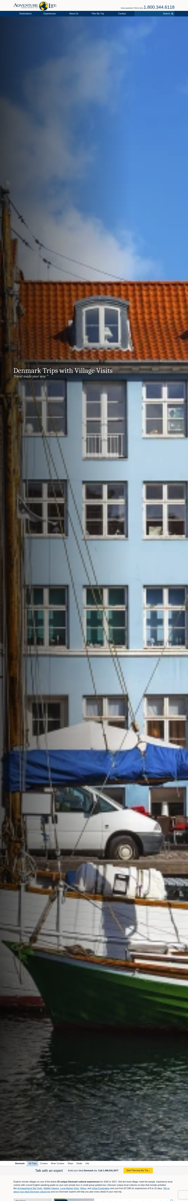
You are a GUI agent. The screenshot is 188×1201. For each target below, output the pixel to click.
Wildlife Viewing (51, 1188)
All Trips (33, 1163)
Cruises (43, 1163)
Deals (79, 1163)
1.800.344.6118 (159, 7)
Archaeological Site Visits (29, 1188)
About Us (73, 13)
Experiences (50, 13)
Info (87, 1163)
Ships (70, 1163)
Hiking (83, 1188)
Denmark (20, 1163)
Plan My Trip (98, 13)
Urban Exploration (101, 1188)
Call (108, 1170)
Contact (122, 13)
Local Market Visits (69, 1188)
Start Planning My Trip (137, 1170)
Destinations (25, 13)
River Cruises (57, 1163)
